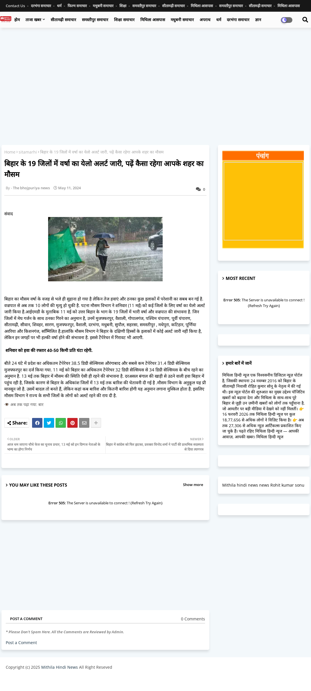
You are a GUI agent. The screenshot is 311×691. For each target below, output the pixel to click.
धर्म (59, 5)
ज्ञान (258, 19)
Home (9, 152)
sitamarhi (28, 152)
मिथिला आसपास (202, 5)
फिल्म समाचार (78, 5)
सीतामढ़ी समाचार (63, 19)
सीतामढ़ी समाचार (174, 5)
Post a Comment (21, 642)
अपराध (205, 19)
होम (17, 19)
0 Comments (193, 619)
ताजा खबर (33, 19)
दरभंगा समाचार (41, 5)
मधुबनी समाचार (103, 5)
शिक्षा (123, 5)
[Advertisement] (155, 73)
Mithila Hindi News (59, 667)
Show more (193, 484)
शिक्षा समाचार (124, 19)
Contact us (16, 5)
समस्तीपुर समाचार (144, 5)
